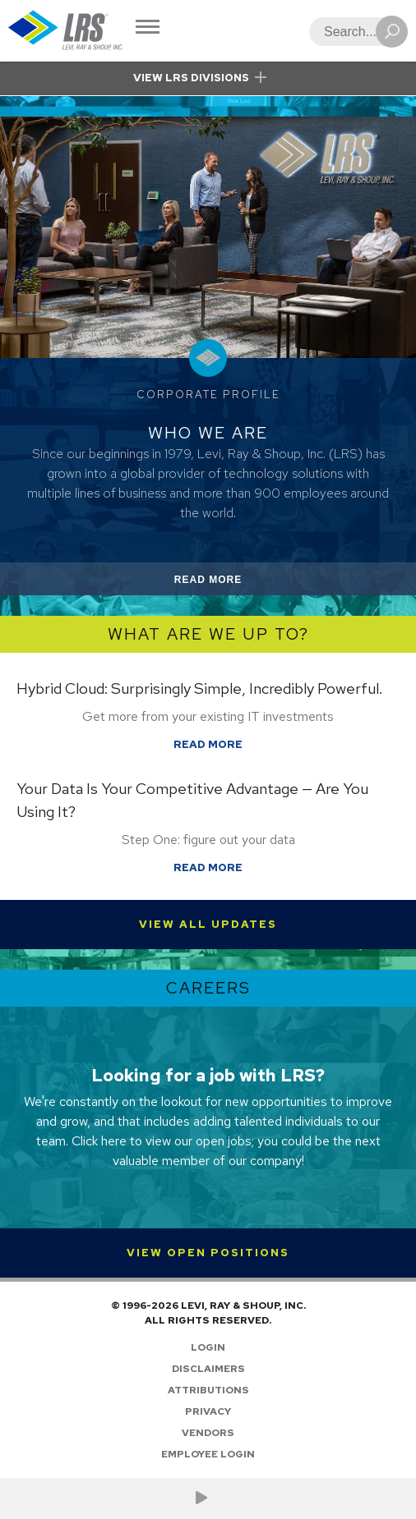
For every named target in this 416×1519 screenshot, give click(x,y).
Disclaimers (208, 1368)
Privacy (208, 1411)
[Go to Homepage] (65, 31)
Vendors (208, 1432)
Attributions (208, 1390)
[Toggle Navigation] (147, 28)
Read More (227, 582)
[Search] (353, 31)
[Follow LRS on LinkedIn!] (221, 1498)
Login (208, 1347)
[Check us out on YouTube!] (201, 1498)
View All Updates (208, 924)
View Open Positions (208, 1253)
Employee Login (208, 1454)
